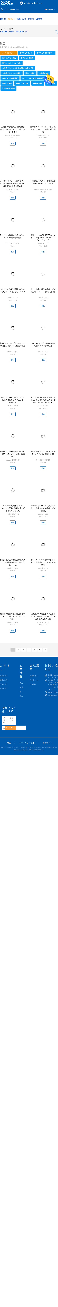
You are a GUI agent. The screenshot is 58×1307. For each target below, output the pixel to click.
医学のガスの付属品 (9, 58)
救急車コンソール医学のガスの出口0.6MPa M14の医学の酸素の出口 (12, 454)
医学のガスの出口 (26, 53)
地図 (9, 743)
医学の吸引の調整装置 (10, 78)
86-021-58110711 (11, 9)
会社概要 (23, 683)
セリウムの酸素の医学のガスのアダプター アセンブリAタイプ (12, 290)
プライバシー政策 (26, 743)
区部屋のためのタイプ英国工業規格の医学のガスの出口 (43, 182)
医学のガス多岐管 (27, 58)
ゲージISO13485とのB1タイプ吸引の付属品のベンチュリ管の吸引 (43, 562)
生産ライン (34, 675)
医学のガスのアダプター (45, 53)
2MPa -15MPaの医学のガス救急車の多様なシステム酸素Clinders (13, 400)
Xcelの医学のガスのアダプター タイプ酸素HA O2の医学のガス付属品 (43, 508)
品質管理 (39, 19)
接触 (12, 143)
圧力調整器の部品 (8, 88)
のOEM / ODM (35, 680)
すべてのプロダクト (9, 53)
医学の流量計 (30, 73)
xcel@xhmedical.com (33, 3)
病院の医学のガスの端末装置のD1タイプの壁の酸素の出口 (43, 452)
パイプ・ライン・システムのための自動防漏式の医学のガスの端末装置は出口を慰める (12, 183)
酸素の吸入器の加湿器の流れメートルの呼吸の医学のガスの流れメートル (12, 562)
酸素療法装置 (37, 83)
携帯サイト (47, 743)
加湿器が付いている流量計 (11, 73)
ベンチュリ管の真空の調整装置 (33, 78)
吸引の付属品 (7, 83)
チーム (22, 696)
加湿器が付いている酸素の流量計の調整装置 (17, 68)
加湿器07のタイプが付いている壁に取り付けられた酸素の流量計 (12, 346)
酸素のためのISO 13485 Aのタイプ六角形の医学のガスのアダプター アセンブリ (43, 237)
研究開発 (33, 684)
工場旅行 (31, 19)
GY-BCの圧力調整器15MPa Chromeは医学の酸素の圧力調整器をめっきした (13, 508)
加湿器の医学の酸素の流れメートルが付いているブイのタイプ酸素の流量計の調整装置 (43, 400)
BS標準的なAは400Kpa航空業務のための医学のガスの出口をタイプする (12, 129)
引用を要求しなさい (22, 32)
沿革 (21, 687)
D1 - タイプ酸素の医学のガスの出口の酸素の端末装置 (12, 236)
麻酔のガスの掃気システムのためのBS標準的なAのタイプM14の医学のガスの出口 (43, 616)
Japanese (51, 9)
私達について (21, 19)
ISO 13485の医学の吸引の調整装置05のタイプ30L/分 (43, 344)
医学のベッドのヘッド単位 (11, 63)
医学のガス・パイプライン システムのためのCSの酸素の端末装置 (43, 129)
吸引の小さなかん (22, 83)
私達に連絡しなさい (7, 32)
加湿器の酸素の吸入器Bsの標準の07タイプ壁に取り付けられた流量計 (12, 616)
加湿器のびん (44, 73)
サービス (23, 691)
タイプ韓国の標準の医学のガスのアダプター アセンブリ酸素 (43, 290)
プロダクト (11, 19)
